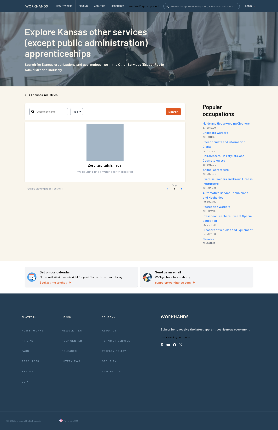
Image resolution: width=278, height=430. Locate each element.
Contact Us (111, 371)
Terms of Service (116, 340)
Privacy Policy (114, 350)
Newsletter (71, 330)
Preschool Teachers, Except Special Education (227, 218)
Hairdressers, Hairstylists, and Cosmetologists (223, 158)
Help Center (72, 340)
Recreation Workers (216, 206)
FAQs (25, 350)
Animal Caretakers (216, 169)
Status (27, 371)
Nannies (208, 239)
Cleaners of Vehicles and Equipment (228, 230)
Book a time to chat (55, 282)
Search (173, 111)
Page (174, 185)
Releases (69, 350)
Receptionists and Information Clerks (224, 144)
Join (25, 381)
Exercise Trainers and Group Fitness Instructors (228, 181)
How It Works (33, 330)
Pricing (28, 340)
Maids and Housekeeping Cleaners (227, 123)
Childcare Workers (215, 132)
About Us (109, 330)
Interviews (71, 361)
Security (109, 361)
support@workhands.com (174, 282)
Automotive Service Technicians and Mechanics (228, 195)
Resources (30, 361)
